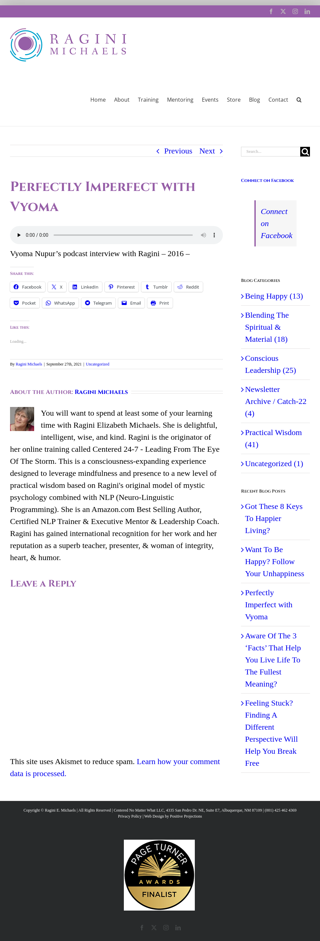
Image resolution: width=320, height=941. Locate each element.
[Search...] (270, 151)
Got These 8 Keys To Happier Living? (274, 518)
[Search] (305, 151)
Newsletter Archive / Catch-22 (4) (276, 401)
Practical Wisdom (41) (273, 438)
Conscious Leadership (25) (270, 364)
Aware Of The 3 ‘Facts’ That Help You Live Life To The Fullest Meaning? (273, 659)
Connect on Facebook (267, 181)
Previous (178, 150)
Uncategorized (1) (274, 463)
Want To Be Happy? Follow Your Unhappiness (274, 561)
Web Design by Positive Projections (173, 816)
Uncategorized (97, 364)
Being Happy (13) (274, 296)
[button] (299, 99)
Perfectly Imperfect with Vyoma (269, 604)
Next (207, 150)
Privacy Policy (130, 816)
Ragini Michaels (29, 364)
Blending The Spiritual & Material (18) (267, 327)
